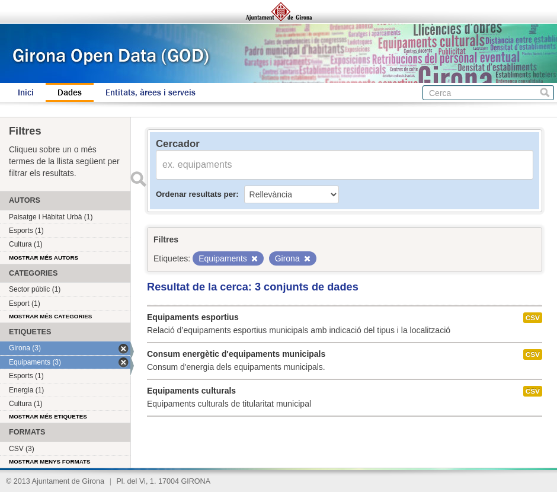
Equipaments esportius (193, 317)
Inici (26, 92)
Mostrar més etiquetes (48, 416)
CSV (533, 318)
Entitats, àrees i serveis (150, 92)
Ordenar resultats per (196, 194)
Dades (69, 92)
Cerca (545, 93)
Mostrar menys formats (50, 461)
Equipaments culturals (191, 390)
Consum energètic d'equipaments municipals (236, 354)
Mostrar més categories (50, 316)
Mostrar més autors (43, 257)
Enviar (138, 179)
